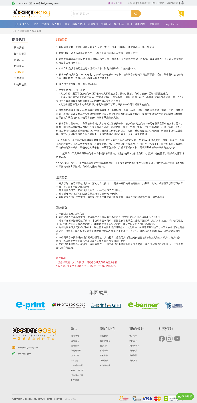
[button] (182, 3)
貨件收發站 (20, 53)
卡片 (36, 24)
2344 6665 (20, 3)
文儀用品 (106, 24)
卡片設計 (75, 360)
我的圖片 (134, 350)
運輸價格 (75, 340)
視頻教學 (75, 345)
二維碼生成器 (78, 365)
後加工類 (75, 355)
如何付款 (75, 335)
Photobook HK (78, 370)
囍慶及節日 (78, 24)
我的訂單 (134, 340)
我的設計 (134, 355)
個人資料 (134, 335)
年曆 (67, 24)
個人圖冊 (57, 24)
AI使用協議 (20, 84)
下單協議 (19, 78)
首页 (14, 31)
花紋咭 (45, 24)
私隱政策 (19, 66)
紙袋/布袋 (140, 24)
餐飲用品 (119, 24)
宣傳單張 (93, 24)
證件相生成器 (78, 375)
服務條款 (37, 31)
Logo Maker (172, 24)
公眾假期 (75, 380)
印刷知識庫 (76, 350)
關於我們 (25, 31)
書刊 (129, 24)
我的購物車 (135, 345)
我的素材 (134, 360)
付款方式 (19, 60)
